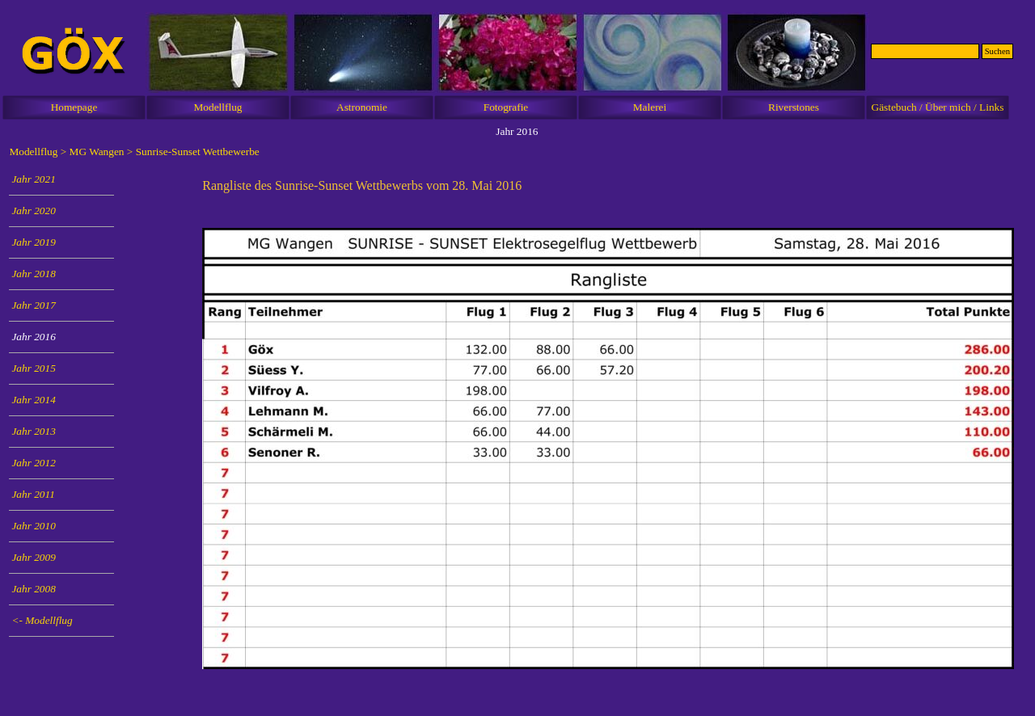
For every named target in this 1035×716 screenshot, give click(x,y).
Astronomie (361, 107)
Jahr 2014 (33, 400)
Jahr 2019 (33, 242)
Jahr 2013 (33, 431)
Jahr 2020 (33, 210)
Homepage (74, 107)
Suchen (997, 51)
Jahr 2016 (33, 337)
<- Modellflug (41, 620)
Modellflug (218, 107)
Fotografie (506, 107)
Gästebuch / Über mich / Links (938, 107)
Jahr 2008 (33, 589)
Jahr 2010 (33, 526)
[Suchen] (925, 51)
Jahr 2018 (33, 273)
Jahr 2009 (33, 557)
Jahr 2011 (32, 494)
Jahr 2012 (33, 463)
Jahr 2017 (33, 305)
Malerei (649, 107)
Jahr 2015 (33, 368)
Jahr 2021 (33, 179)
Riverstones (793, 107)
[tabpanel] (607, 186)
